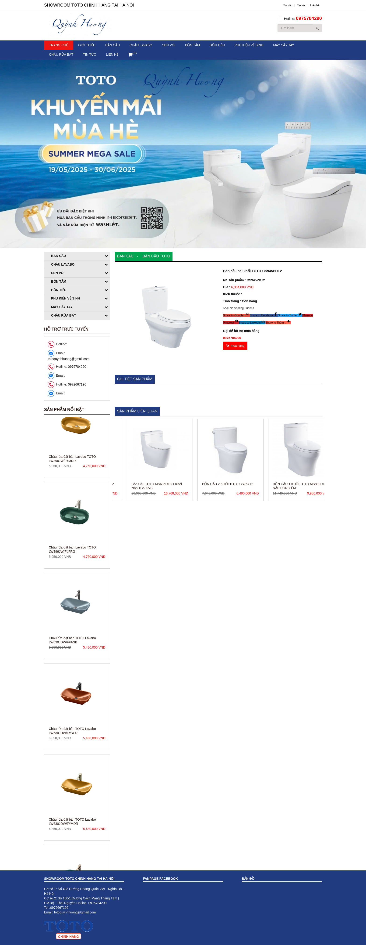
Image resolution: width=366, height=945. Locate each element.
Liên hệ (112, 54)
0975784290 (309, 18)
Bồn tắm (192, 45)
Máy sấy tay (283, 45)
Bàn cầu (112, 45)
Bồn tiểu (217, 45)
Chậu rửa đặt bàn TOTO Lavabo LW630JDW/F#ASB (72, 666)
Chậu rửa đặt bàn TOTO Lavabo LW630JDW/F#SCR (72, 756)
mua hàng (235, 345)
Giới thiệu (86, 45)
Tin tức (89, 54)
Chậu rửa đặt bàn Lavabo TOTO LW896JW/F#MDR (72, 484)
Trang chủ (58, 45)
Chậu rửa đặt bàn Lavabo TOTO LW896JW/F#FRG (72, 575)
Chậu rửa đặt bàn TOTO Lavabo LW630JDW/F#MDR (72, 847)
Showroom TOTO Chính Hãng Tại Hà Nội (89, 5)
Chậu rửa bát (61, 54)
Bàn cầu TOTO (156, 256)
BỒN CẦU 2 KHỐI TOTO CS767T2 (253, 484)
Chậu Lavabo (141, 45)
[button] (236, 315)
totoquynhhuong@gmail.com (68, 359)
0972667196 (77, 384)
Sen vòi (168, 45)
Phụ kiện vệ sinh (249, 45)
